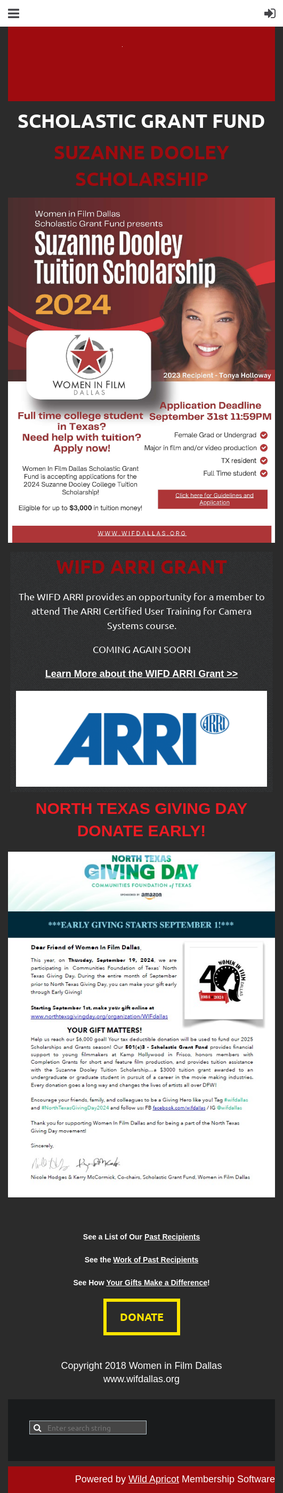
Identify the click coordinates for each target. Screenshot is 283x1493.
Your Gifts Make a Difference (156, 1282)
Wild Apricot (153, 1479)
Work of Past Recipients (155, 1259)
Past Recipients (172, 1237)
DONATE (142, 1317)
